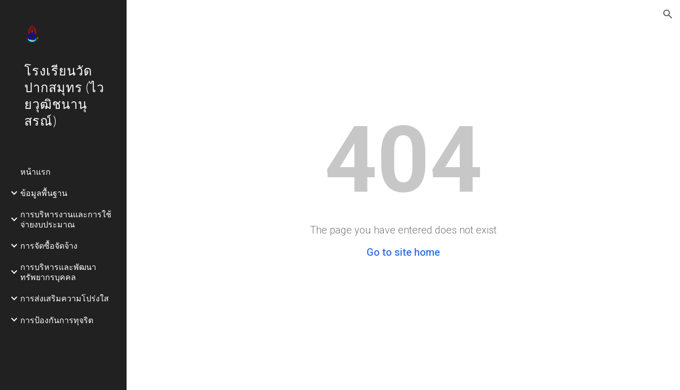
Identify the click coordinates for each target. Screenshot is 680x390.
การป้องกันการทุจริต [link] (56, 320)
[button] (668, 14)
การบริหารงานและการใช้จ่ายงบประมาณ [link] (65, 218)
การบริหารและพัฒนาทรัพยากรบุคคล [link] (58, 271)
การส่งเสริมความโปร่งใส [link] (64, 298)
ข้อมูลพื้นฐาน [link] (43, 193)
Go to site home (403, 252)
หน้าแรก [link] (35, 171)
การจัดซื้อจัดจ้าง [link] (48, 245)
